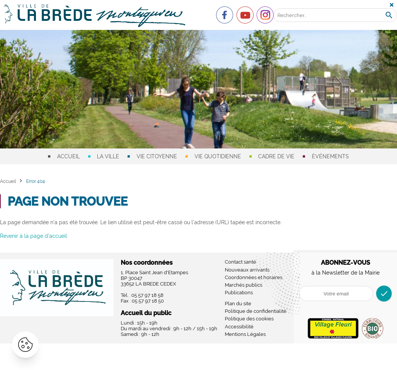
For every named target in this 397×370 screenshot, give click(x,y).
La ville (108, 156)
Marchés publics (243, 285)
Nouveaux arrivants (247, 270)
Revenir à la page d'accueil (33, 236)
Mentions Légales (245, 334)
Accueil (68, 156)
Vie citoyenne (157, 156)
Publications (239, 292)
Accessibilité (239, 326)
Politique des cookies (249, 319)
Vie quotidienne (218, 156)
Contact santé (240, 262)
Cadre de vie (276, 156)
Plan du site (238, 303)
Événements (330, 156)
